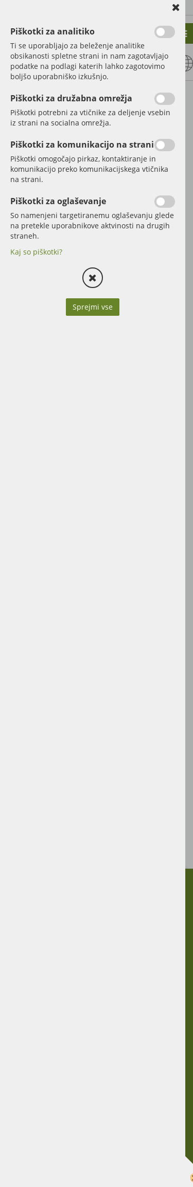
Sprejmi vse (93, 307)
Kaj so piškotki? (36, 252)
